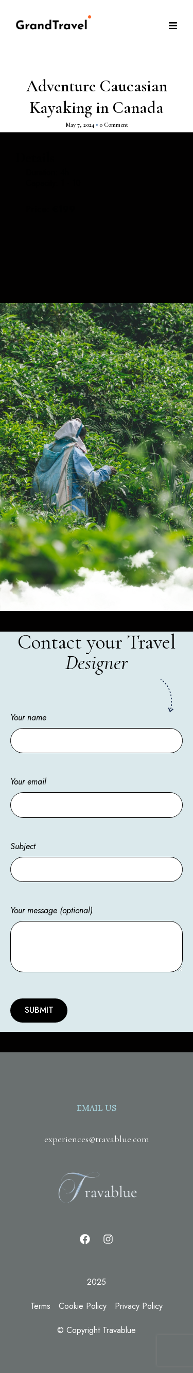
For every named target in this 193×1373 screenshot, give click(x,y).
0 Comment (113, 124)
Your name (96, 729)
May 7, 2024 (79, 124)
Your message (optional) (96, 940)
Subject (96, 857)
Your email (96, 793)
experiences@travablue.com (96, 1139)
